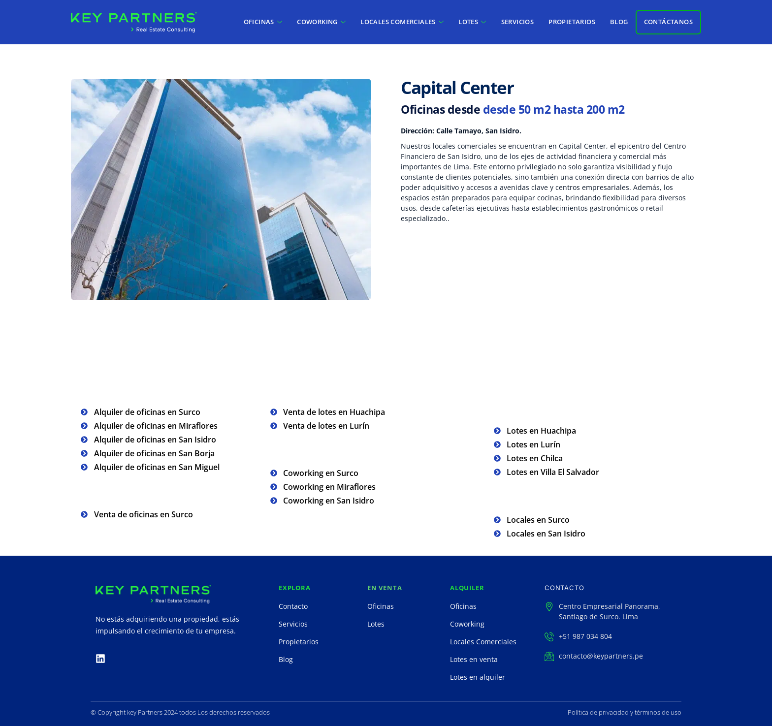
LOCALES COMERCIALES (402, 21)
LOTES (472, 21)
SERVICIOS (517, 21)
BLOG (619, 21)
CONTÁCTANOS (668, 21)
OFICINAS (263, 21)
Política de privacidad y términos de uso (624, 712)
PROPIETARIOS (571, 21)
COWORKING (321, 21)
